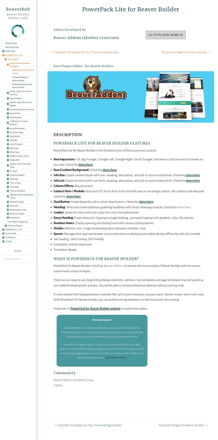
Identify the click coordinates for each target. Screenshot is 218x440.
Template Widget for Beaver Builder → (186, 52)
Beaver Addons (113, 265)
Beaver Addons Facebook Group (74, 380)
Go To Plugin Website (165, 35)
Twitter (58, 385)
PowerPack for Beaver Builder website (95, 308)
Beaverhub (18, 9)
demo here (86, 164)
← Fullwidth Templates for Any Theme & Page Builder (85, 52)
